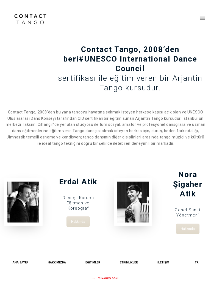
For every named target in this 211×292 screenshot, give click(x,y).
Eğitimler (92, 262)
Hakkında (78, 220)
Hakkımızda (57, 262)
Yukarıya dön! (105, 278)
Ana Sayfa (20, 262)
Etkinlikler (129, 262)
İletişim (163, 262)
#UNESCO (98, 58)
